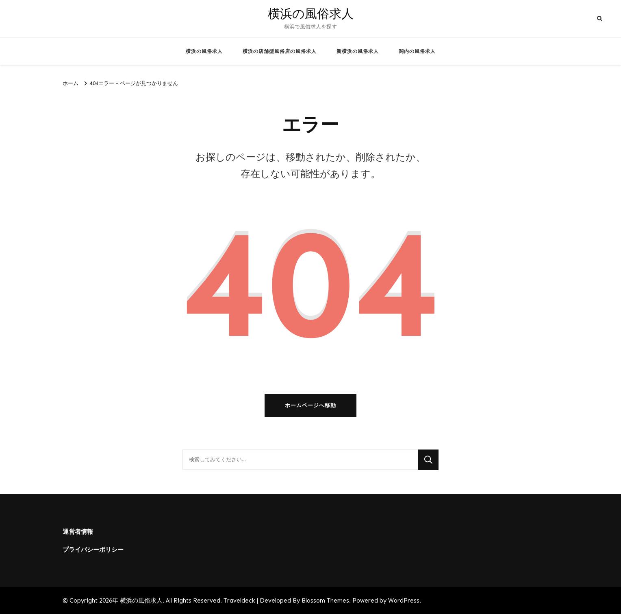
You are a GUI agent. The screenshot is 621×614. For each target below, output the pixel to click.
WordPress (403, 600)
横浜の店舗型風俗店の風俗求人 (280, 51)
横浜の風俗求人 (311, 14)
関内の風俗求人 (417, 51)
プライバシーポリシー (93, 549)
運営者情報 (78, 531)
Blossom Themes (325, 600)
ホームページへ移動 (310, 405)
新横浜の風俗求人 (358, 51)
